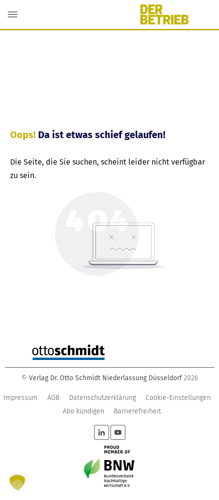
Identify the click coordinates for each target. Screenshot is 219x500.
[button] (17, 482)
